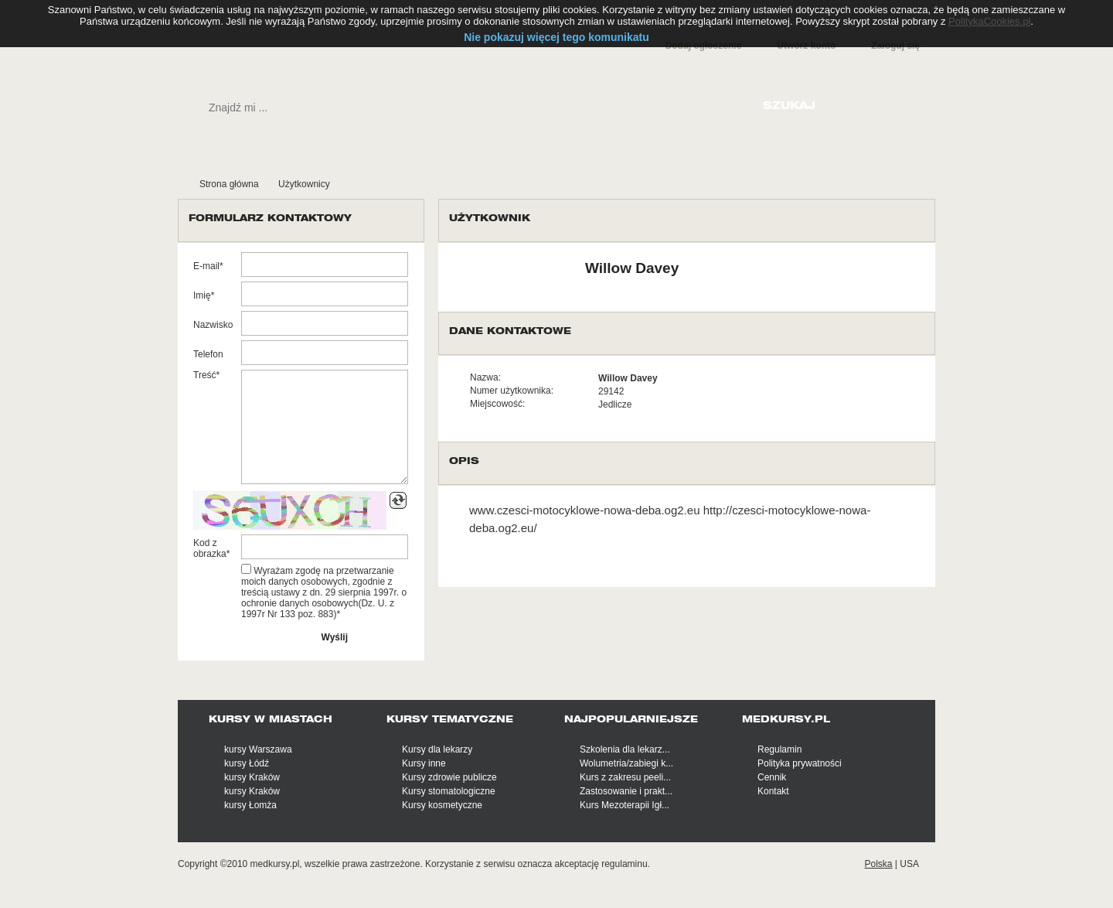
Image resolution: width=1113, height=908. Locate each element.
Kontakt (773, 791)
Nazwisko (213, 324)
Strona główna (229, 184)
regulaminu (624, 864)
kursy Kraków (252, 777)
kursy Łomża (250, 805)
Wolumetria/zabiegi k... (626, 763)
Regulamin (779, 749)
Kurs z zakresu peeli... (625, 777)
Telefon (208, 354)
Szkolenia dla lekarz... (625, 749)
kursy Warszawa (258, 749)
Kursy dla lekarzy (437, 749)
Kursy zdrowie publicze (449, 777)
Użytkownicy (304, 184)
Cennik (771, 777)
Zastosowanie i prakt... (626, 791)
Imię (202, 295)
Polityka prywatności (799, 763)
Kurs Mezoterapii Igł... (624, 805)
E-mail (206, 266)
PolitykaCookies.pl (989, 21)
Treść (204, 375)
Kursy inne (424, 763)
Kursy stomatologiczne (448, 791)
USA (909, 864)
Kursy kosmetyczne (442, 805)
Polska (878, 864)
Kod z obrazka (209, 548)
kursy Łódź (246, 763)
